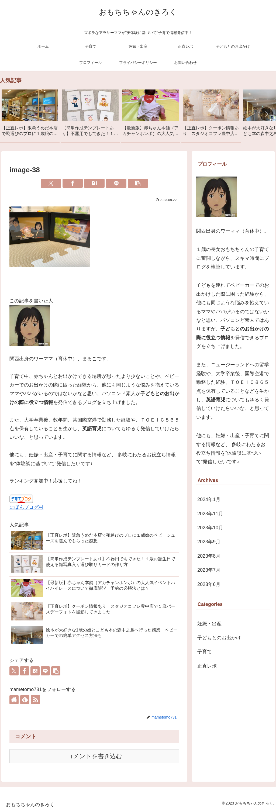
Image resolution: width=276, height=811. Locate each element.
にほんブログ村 (26, 507)
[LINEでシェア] (116, 183)
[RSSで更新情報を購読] (35, 699)
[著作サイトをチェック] (14, 699)
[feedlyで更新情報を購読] (24, 699)
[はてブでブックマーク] (94, 183)
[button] (266, 114)
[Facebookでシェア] (73, 183)
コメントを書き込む (94, 756)
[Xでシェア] (51, 183)
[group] (30, 114)
